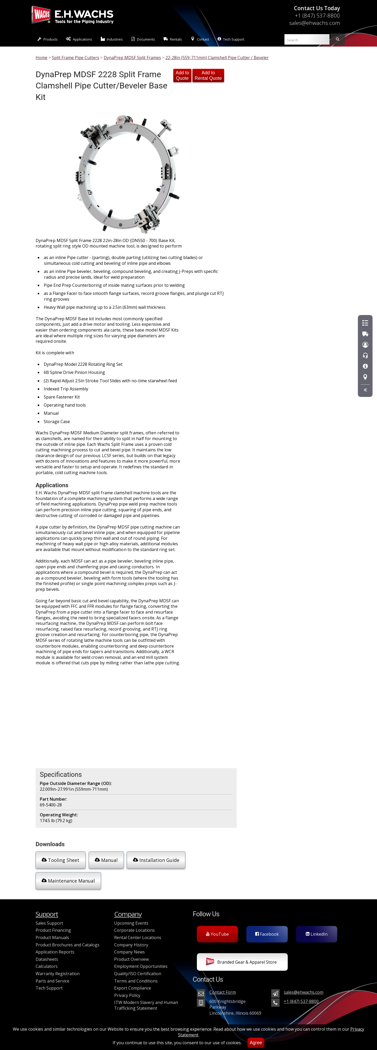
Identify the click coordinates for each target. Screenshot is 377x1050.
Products (47, 39)
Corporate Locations (134, 927)
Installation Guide (153, 859)
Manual (104, 859)
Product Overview (131, 956)
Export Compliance (132, 985)
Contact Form (222, 989)
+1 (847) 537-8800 (317, 15)
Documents (143, 39)
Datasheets (47, 956)
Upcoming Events (131, 920)
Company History (131, 941)
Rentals (173, 39)
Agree (256, 1042)
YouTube (217, 931)
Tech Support (231, 39)
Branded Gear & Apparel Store (241, 959)
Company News (129, 949)
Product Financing (53, 927)
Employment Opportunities (141, 963)
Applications (79, 39)
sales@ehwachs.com (314, 22)
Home (41, 57)
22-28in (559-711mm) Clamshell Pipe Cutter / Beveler (217, 57)
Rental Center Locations (137, 934)
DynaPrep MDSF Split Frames (132, 57)
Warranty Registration (58, 970)
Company (128, 911)
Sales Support (49, 920)
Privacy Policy (127, 992)
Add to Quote (182, 75)
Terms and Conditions (136, 977)
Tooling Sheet (59, 859)
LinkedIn (317, 931)
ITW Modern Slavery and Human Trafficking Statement (146, 1002)
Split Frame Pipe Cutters (75, 57)
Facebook (267, 931)
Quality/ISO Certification (137, 970)
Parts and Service (52, 977)
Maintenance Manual (68, 879)
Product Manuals (52, 934)
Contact (200, 39)
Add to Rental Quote (208, 75)
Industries (112, 39)
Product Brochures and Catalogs (67, 941)
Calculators (47, 963)
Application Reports (55, 949)
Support (47, 911)
